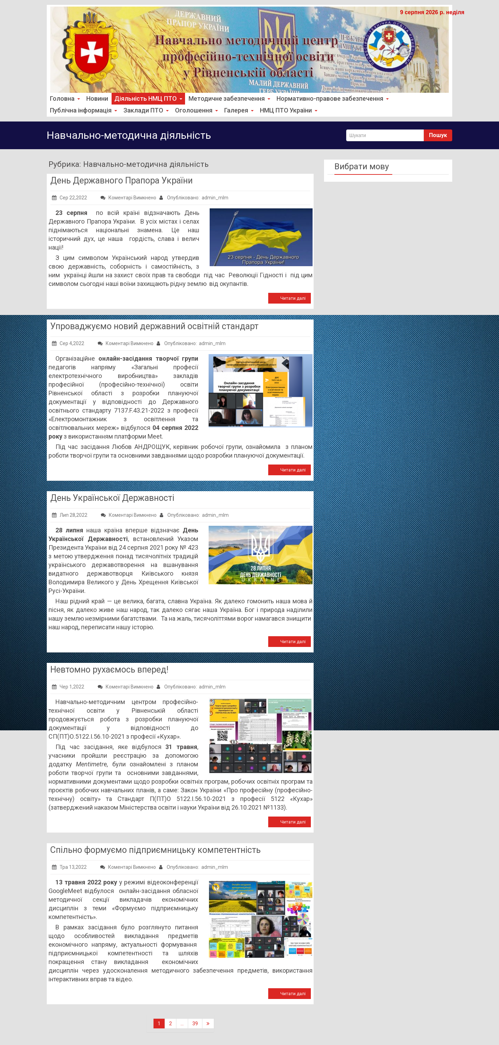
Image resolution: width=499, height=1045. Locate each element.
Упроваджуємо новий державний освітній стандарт (154, 326)
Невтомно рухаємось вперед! (109, 669)
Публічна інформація (82, 110)
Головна (64, 98)
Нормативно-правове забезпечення (324, 98)
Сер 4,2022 (68, 343)
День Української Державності (112, 498)
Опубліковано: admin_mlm (193, 197)
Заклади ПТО (143, 110)
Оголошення (191, 110)
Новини (95, 98)
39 (195, 1023)
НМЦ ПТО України (280, 110)
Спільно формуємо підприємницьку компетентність (155, 850)
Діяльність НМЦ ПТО (145, 98)
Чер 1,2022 (68, 686)
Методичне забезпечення (224, 98)
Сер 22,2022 (69, 197)
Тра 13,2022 (69, 867)
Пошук (438, 135)
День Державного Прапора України (121, 180)
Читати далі (293, 297)
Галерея (232, 110)
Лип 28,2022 (69, 514)
